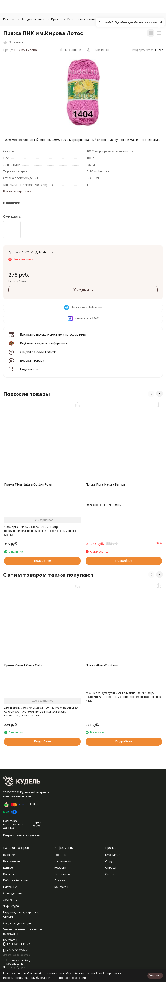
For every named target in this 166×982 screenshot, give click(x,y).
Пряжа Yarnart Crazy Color (23, 665)
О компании (62, 861)
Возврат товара (32, 360)
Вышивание (11, 861)
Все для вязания (33, 19)
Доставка (61, 855)
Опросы (110, 867)
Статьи (110, 874)
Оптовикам (62, 874)
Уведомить (83, 289)
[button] (151, 394)
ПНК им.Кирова (25, 50)
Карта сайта (37, 824)
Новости (60, 867)
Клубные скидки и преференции (44, 343)
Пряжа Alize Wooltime (102, 665)
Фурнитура (11, 906)
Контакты (61, 887)
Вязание (9, 855)
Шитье (8, 867)
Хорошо (155, 975)
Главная (9, 19)
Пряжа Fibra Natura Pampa (105, 484)
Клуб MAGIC (113, 855)
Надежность (29, 369)
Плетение (10, 887)
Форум (110, 861)
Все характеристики (17, 191)
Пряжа (55, 19)
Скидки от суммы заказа (38, 352)
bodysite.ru (32, 835)
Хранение (10, 900)
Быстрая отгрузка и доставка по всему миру (53, 334)
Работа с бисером (15, 880)
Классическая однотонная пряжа (90, 19)
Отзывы (60, 880)
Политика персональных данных (13, 824)
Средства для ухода (17, 923)
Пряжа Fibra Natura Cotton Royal (28, 484)
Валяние (9, 874)
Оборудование (13, 893)
